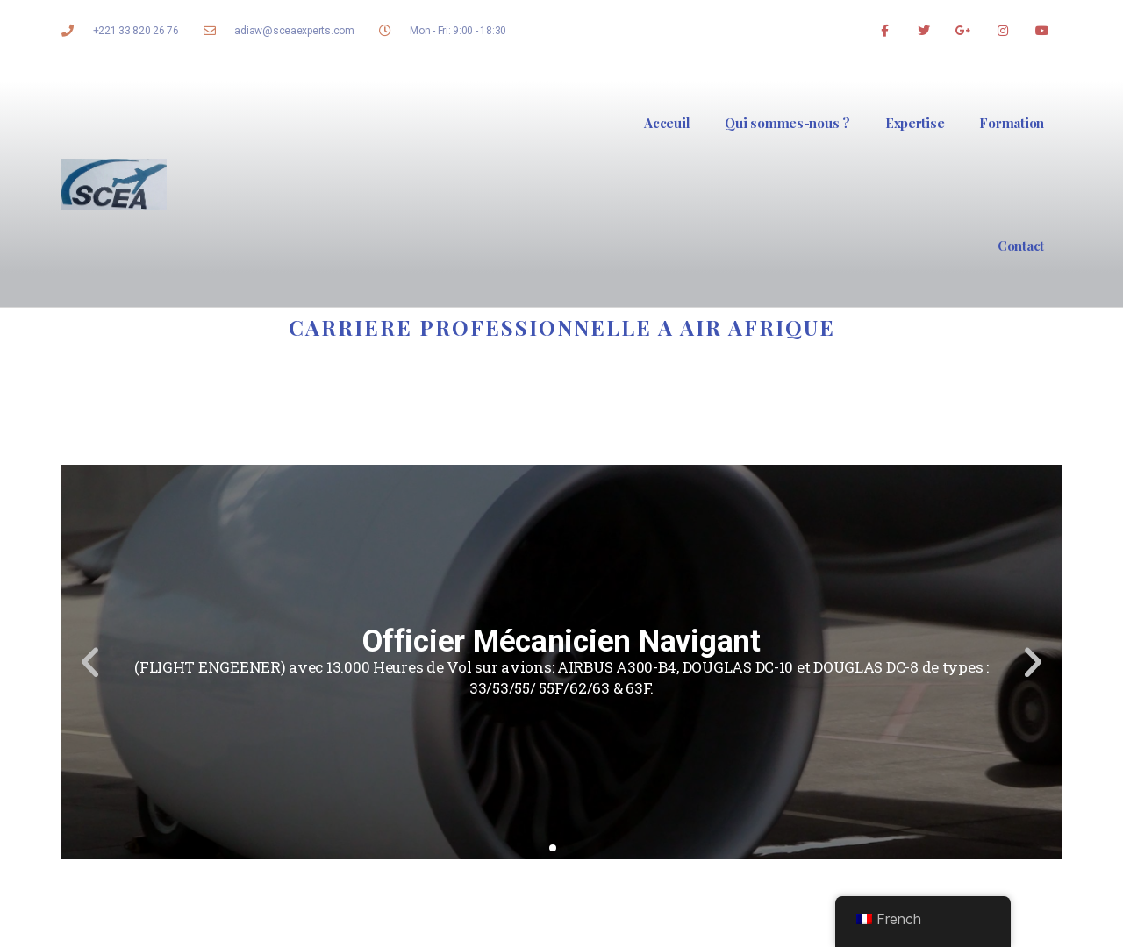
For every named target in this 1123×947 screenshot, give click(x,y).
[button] (552, 847)
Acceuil (667, 123)
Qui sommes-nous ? (787, 123)
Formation (1011, 123)
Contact (1021, 245)
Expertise (915, 123)
